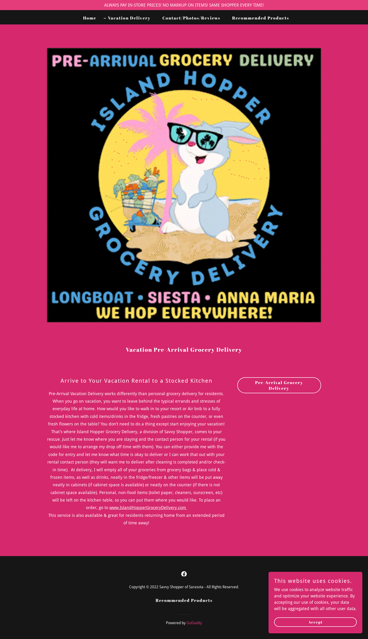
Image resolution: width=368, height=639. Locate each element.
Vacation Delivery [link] (129, 18)
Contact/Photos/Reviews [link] (191, 18)
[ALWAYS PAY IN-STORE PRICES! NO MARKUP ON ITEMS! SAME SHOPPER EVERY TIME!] (184, 5)
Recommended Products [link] (260, 18)
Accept (315, 631)
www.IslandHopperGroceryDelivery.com (148, 507)
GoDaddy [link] (194, 623)
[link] (184, 574)
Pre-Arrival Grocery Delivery (279, 385)
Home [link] (89, 18)
